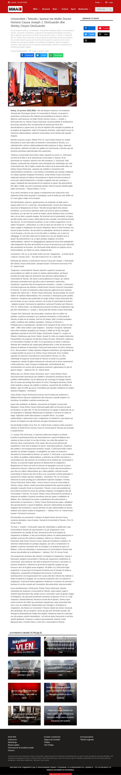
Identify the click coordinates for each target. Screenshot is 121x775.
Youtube (103, 29)
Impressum (12, 740)
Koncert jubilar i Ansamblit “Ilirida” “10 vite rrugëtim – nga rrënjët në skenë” (24, 695)
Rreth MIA (12, 738)
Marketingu (12, 743)
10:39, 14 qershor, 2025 (40, 52)
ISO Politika (49, 746)
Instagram (89, 41)
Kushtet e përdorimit (52, 738)
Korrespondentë (86, 738)
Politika (47, 743)
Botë (56, 9)
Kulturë (65, 9)
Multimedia (84, 9)
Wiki (103, 35)
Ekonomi (46, 9)
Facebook (89, 29)
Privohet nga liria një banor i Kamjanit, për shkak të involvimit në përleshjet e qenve (24, 672)
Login (111, 2)
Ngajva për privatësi (52, 740)
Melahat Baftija (22, 52)
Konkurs (11, 751)
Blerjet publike (13, 746)
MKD (36, 9)
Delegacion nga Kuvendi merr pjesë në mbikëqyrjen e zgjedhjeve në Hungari (24, 718)
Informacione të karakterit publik (21, 749)
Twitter (89, 35)
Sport (73, 9)
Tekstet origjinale (87, 740)
